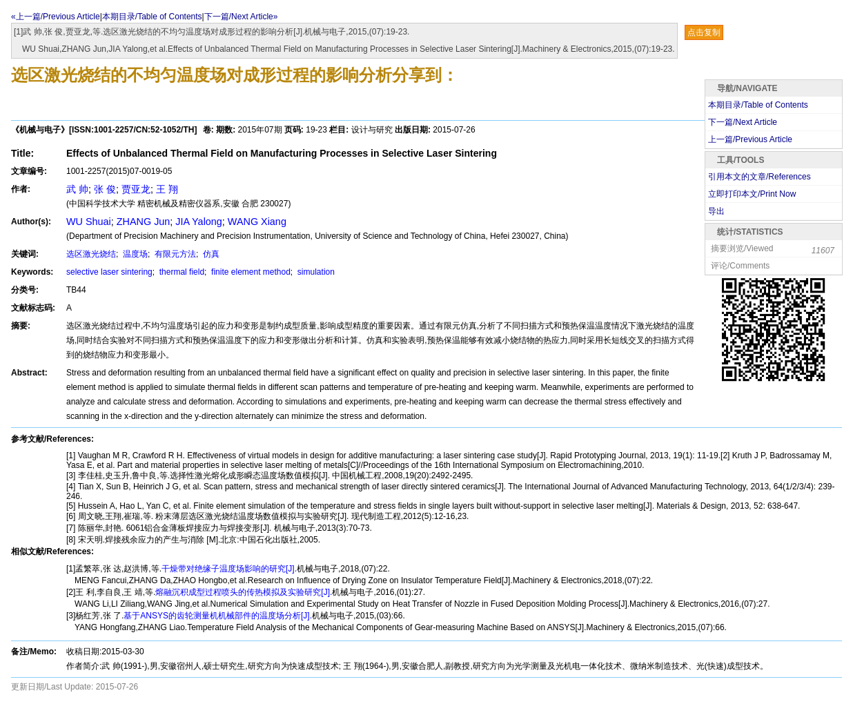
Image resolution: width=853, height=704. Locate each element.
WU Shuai (88, 221)
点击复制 (703, 32)
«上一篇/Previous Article (55, 16)
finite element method (250, 272)
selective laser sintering (109, 272)
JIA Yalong (198, 221)
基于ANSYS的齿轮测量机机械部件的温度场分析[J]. (218, 615)
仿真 (210, 254)
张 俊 (105, 189)
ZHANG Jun (143, 221)
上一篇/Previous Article (750, 139)
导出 (716, 211)
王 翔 (167, 189)
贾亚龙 (135, 189)
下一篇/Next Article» (241, 16)
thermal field (180, 272)
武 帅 (77, 189)
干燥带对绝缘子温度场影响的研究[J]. (229, 569)
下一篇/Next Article (742, 122)
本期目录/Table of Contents (152, 16)
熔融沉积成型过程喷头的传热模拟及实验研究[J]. (243, 592)
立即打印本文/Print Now (752, 194)
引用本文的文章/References (759, 177)
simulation (315, 272)
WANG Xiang (257, 221)
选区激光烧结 (91, 254)
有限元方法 (174, 254)
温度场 (134, 254)
